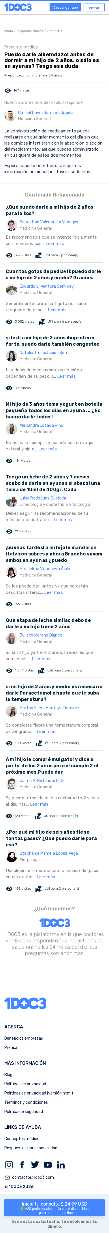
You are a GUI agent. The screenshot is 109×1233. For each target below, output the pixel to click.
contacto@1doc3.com (29, 1177)
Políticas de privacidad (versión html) (38, 1093)
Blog (8, 1074)
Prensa (10, 1047)
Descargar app (65, 7)
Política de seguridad (23, 1111)
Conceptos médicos (23, 1138)
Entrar (94, 8)
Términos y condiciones (26, 1102)
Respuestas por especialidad (30, 1148)
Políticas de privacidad (25, 1084)
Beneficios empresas (23, 1038)
